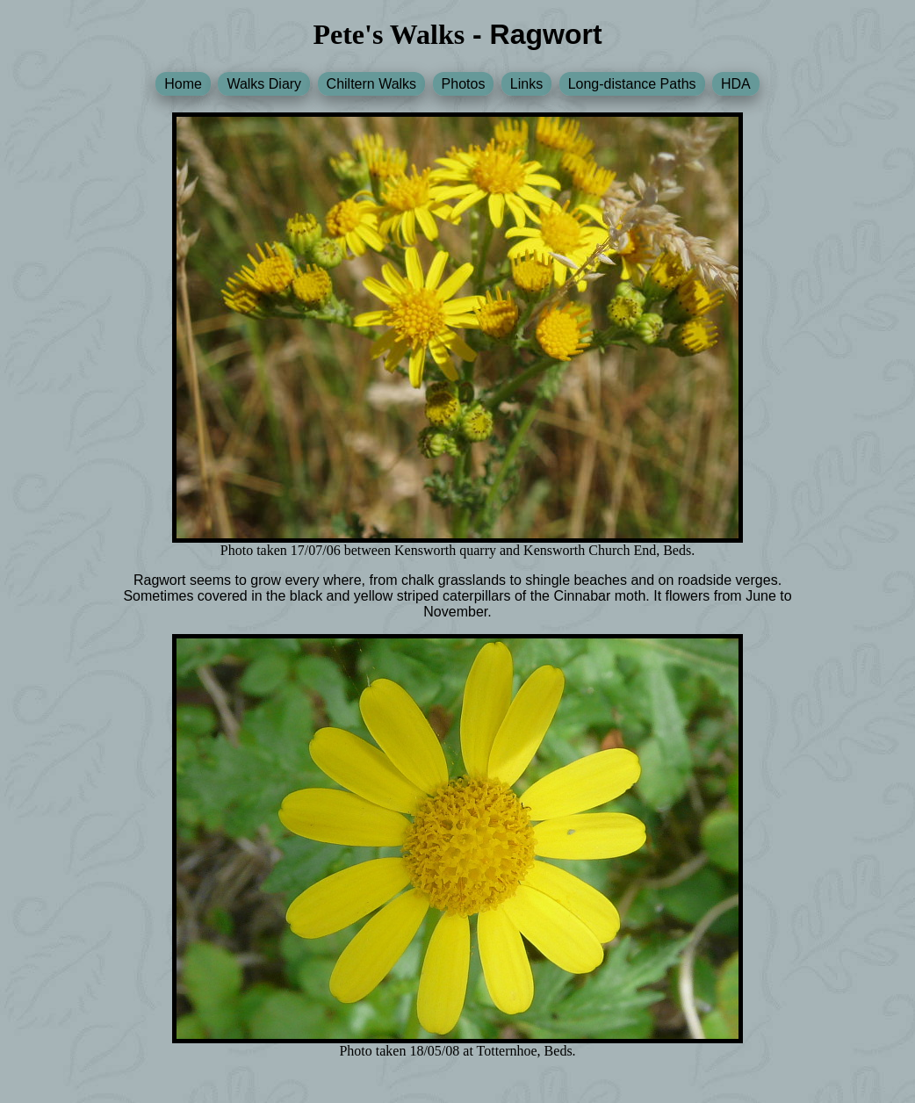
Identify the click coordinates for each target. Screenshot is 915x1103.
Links (526, 83)
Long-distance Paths (632, 83)
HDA (736, 83)
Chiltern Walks (372, 83)
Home (183, 83)
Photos (464, 83)
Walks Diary (264, 83)
